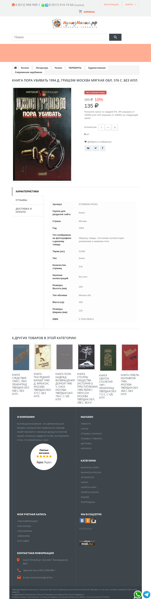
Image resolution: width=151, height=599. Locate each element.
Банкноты (46, 47)
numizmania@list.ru (41, 576)
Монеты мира (88, 485)
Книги (89, 47)
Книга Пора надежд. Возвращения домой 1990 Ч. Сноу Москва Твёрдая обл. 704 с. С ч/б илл (65, 385)
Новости (86, 422)
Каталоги (86, 447)
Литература (87, 475)
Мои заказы (24, 524)
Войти (129, 4)
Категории (88, 459)
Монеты (22, 47)
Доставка (86, 442)
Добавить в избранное (99, 140)
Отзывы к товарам (91, 437)
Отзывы (21, 198)
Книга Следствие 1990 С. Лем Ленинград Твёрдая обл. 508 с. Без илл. (21, 382)
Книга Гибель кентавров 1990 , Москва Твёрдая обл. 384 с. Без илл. (130, 383)
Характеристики (27, 190)
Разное (21, 56)
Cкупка (42, 56)
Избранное (23, 534)
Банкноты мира (90, 466)
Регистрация (111, 4)
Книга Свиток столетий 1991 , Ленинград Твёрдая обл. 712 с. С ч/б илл (108, 385)
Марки (70, 47)
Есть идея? (23, 539)
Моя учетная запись (31, 512)
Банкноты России (91, 470)
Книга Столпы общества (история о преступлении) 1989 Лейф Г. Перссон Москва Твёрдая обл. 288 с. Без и (87, 387)
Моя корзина (24, 529)
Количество (90, 125)
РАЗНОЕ (85, 495)
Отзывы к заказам (91, 432)
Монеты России (90, 490)
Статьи (84, 427)
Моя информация (27, 519)
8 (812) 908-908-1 (27, 4)
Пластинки (113, 47)
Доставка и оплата (24, 209)
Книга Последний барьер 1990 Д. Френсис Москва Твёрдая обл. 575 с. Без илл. (42, 383)
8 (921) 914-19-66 (61, 4)
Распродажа (88, 500)
